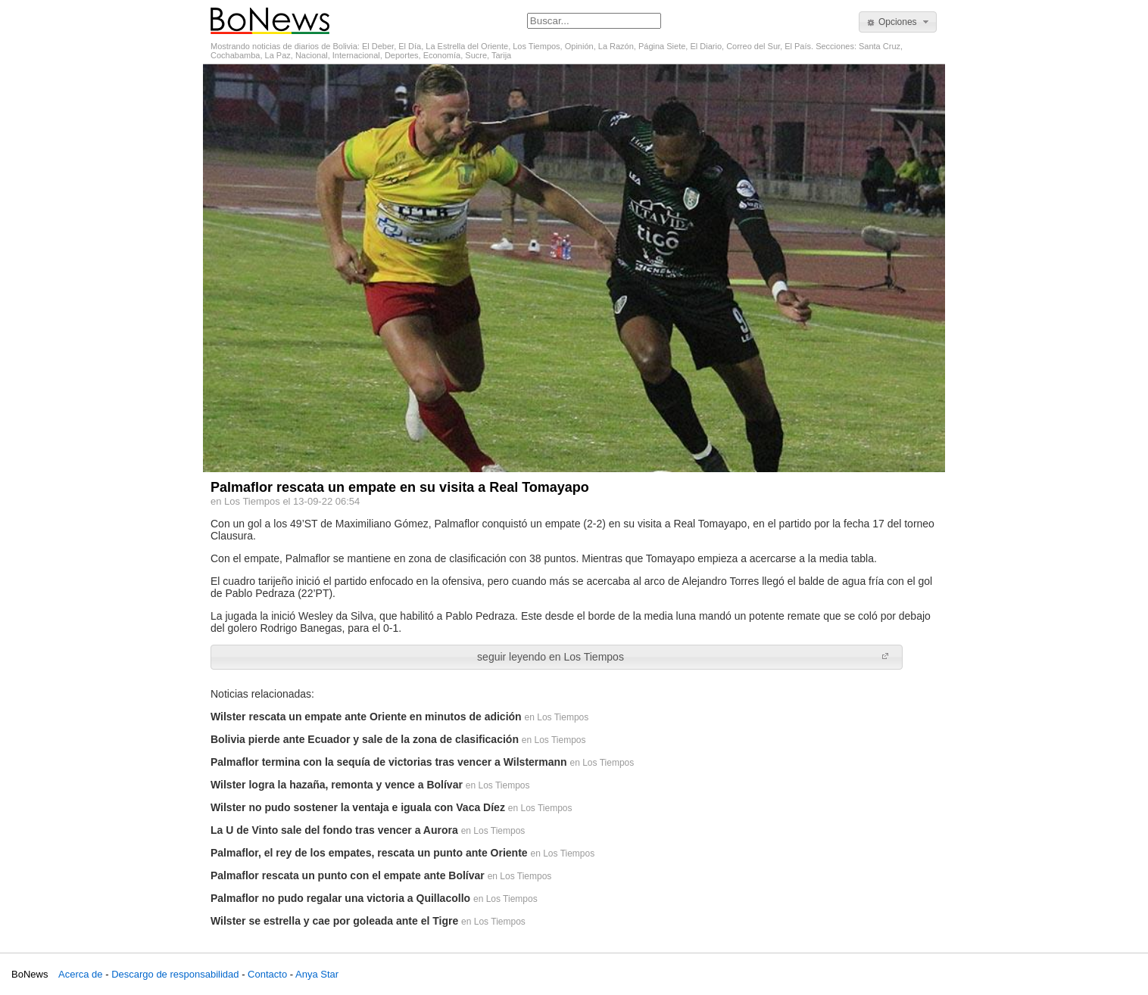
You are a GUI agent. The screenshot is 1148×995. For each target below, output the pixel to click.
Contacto (267, 974)
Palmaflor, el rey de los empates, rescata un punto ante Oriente (369, 853)
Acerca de (80, 974)
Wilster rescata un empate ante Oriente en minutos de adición (366, 716)
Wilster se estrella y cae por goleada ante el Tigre (334, 921)
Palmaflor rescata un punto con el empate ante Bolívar (348, 875)
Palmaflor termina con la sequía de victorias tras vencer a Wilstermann (389, 762)
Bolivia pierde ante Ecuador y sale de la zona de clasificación (365, 739)
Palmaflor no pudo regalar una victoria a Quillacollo (340, 898)
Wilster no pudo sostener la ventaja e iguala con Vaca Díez (358, 807)
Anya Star (316, 974)
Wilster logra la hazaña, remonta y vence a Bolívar (337, 785)
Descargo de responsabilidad (175, 974)
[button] (898, 22)
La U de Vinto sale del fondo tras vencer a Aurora (334, 830)
